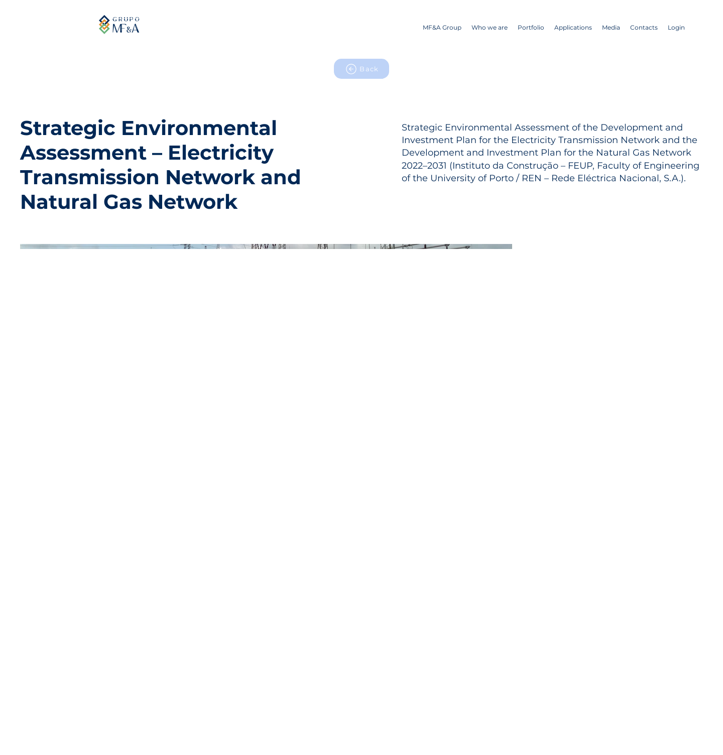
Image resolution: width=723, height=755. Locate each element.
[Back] (361, 69)
